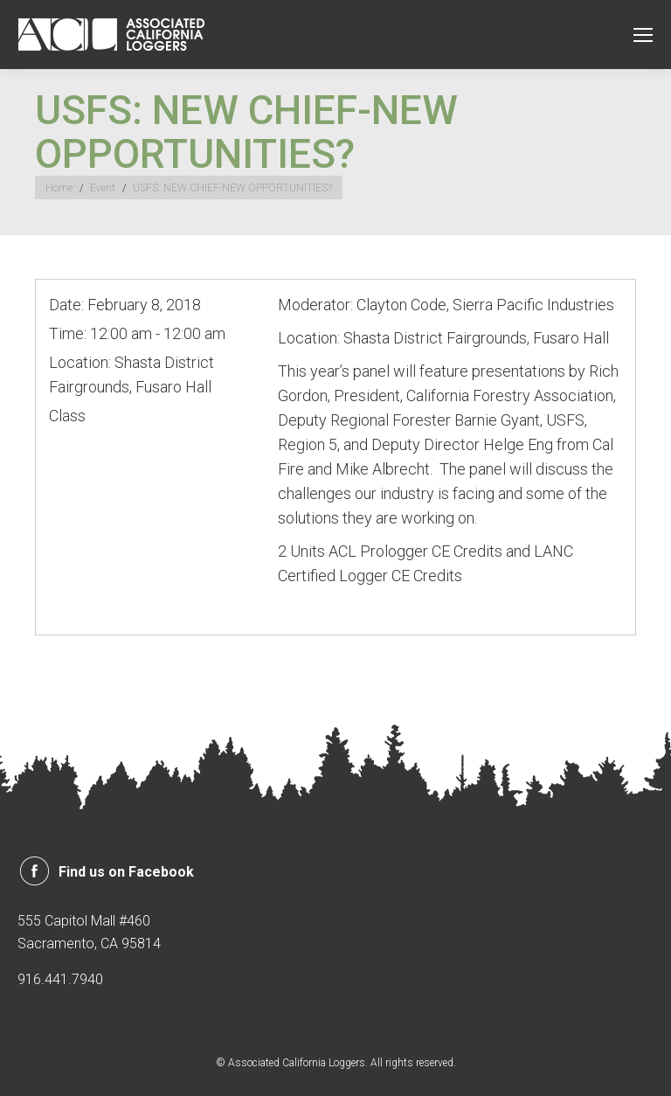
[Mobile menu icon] (643, 34)
